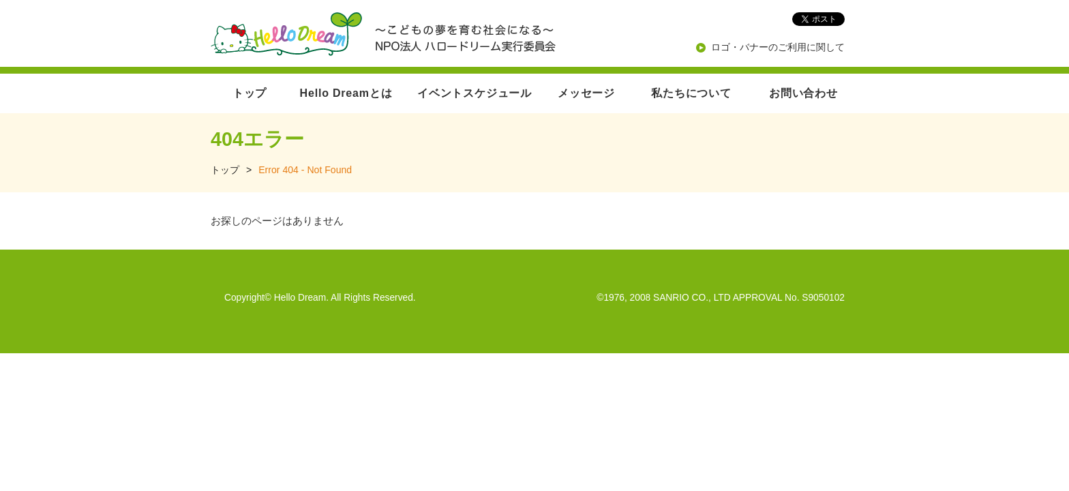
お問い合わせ (803, 93)
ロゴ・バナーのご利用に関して (778, 47)
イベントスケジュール (474, 93)
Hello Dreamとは (346, 93)
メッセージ (586, 93)
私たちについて (691, 93)
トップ (249, 93)
